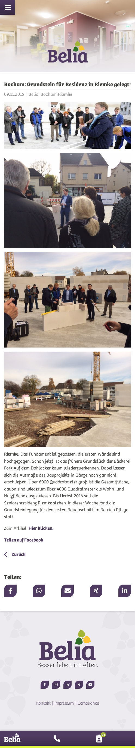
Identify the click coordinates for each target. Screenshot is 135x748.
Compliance (88, 703)
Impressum (64, 703)
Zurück (18, 554)
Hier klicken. (41, 528)
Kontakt (43, 703)
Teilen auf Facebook (23, 540)
